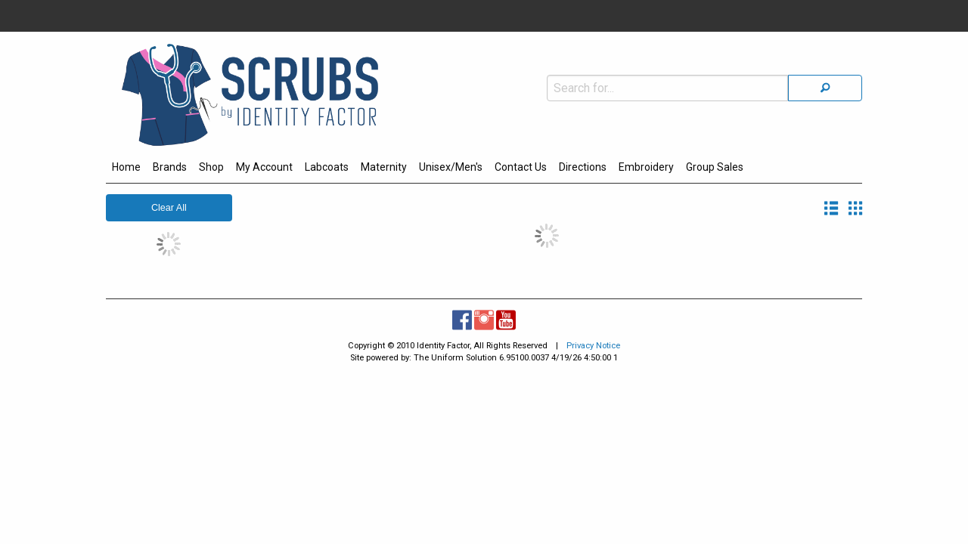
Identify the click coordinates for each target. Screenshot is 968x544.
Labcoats (327, 167)
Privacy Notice (593, 346)
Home (126, 167)
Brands (170, 167)
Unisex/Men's (450, 167)
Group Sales (714, 167)
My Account (264, 167)
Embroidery (646, 167)
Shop (211, 167)
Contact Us (521, 167)
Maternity (384, 167)
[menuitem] (126, 169)
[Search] (825, 55)
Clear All (169, 207)
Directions (583, 167)
